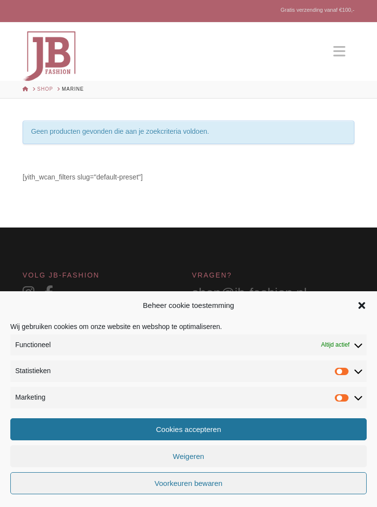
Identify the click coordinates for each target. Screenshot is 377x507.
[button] (362, 305)
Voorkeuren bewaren (188, 483)
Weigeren (188, 456)
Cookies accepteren (188, 429)
